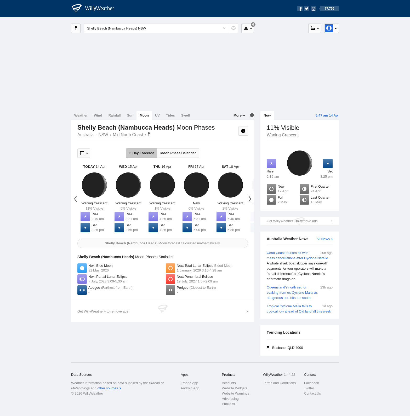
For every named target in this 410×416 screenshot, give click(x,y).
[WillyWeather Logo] (95, 8)
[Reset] (224, 28)
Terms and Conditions (279, 383)
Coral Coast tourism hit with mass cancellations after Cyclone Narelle (300, 266)
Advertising (230, 399)
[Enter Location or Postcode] (161, 28)
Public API (229, 404)
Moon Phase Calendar (178, 153)
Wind (98, 115)
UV (157, 115)
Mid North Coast (128, 134)
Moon (144, 115)
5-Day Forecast (141, 153)
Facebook (311, 383)
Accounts (229, 383)
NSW (103, 134)
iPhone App (189, 383)
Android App (190, 388)
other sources (107, 388)
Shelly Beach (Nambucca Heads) (148, 134)
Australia (85, 134)
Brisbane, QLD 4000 (287, 348)
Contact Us (312, 393)
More (238, 115)
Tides (170, 115)
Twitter (309, 388)
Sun (130, 115)
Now (267, 115)
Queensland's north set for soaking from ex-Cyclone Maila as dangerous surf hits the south (300, 292)
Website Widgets (234, 388)
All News (323, 239)
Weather (81, 115)
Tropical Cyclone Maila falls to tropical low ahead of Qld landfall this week (300, 308)
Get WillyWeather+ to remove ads (292, 221)
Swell (185, 115)
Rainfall (115, 115)
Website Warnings (235, 393)
